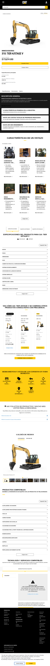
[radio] (42, 13)
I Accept (31, 663)
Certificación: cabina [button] (8, 281)
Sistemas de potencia (6, 614)
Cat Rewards (18, 617)
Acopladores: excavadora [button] (9, 505)
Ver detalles (25, 347)
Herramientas (14, 91)
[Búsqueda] (46, 7)
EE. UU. (42, 13)
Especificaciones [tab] (12, 228)
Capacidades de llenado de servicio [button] (11, 270)
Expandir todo (43, 245)
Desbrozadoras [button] (6, 533)
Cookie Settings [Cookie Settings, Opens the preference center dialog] (19, 663)
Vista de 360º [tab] (29, 438)
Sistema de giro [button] (6, 278)
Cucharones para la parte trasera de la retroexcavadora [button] (18, 529)
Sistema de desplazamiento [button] (9, 267)
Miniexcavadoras (7, 13)
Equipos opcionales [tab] (37, 229)
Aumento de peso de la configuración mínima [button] (14, 263)
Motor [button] (4, 249)
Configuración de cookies (32, 594)
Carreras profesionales (42, 617)
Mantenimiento (31, 612)
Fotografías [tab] (21, 438)
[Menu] (3, 2)
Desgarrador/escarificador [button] (9, 537)
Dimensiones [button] (5, 256)
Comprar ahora (9, 347)
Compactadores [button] (6, 517)
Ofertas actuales (18, 382)
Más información (8, 176)
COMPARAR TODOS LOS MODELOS (25, 358)
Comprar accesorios (9, 651)
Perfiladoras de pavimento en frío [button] (11, 549)
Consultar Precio (25, 63)
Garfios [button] (4, 541)
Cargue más (25, 218)
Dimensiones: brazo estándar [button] (10, 288)
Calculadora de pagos (7, 383)
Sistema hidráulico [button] (7, 274)
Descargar (21, 239)
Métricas (45, 13)
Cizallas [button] (4, 513)
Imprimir (30, 239)
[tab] (25, 569)
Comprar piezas (8, 649)
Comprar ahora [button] (25, 67)
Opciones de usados (43, 383)
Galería (21, 91)
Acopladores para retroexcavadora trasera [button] (14, 509)
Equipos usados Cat (6, 623)
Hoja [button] (3, 260)
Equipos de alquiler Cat (6, 620)
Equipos (6, 612)
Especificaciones (6, 91)
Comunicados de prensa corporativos (42, 625)
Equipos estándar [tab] (25, 229)
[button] (46, 2)
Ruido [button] (3, 285)
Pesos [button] (3, 253)
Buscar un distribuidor (18, 392)
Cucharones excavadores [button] (9, 525)
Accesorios (6, 617)
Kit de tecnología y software (30, 615)
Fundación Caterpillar (42, 633)
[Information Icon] (9, 57)
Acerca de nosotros (41, 612)
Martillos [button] (5, 545)
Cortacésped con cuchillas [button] (9, 521)
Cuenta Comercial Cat (19, 625)
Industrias (18, 612)
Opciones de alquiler (31, 383)
